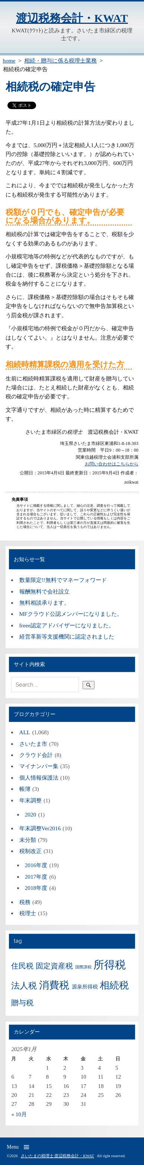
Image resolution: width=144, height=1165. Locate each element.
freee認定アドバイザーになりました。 (66, 625)
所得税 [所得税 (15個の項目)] (109, 965)
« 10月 (19, 1114)
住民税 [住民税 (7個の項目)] (22, 966)
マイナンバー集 (38, 766)
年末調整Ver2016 (40, 828)
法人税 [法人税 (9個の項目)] (24, 985)
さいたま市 (33, 744)
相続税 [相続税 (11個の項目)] (114, 985)
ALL (25, 732)
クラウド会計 (36, 755)
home (9, 60)
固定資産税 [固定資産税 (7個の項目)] (54, 966)
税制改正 (30, 851)
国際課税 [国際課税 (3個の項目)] (83, 967)
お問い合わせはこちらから (111, 464)
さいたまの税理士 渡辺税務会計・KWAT (57, 1156)
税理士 (27, 913)
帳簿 (25, 789)
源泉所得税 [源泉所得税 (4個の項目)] (85, 987)
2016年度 (36, 865)
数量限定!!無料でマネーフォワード (63, 580)
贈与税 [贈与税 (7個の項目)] (22, 1003)
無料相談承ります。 (44, 602)
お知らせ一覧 (29, 559)
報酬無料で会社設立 (44, 591)
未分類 (27, 840)
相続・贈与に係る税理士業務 (60, 60)
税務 (25, 902)
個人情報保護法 (38, 777)
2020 (30, 814)
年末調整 (30, 800)
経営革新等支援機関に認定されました (66, 636)
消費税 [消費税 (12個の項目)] (54, 985)
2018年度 (36, 888)
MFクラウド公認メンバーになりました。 (70, 614)
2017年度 (36, 876)
